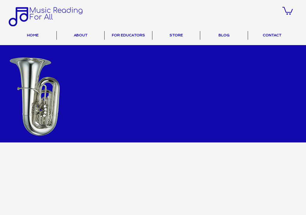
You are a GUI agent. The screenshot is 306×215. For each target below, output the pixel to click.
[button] (287, 10)
